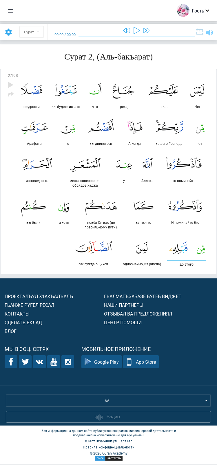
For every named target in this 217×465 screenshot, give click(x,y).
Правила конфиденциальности (108, 447)
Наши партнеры (123, 305)
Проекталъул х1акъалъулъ (39, 297)
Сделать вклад (23, 323)
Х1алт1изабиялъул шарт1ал (108, 441)
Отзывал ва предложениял (138, 314)
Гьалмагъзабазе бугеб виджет (142, 297)
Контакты (17, 314)
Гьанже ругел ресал (29, 305)
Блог (11, 332)
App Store (141, 362)
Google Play (101, 362)
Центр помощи (123, 323)
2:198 (13, 75)
